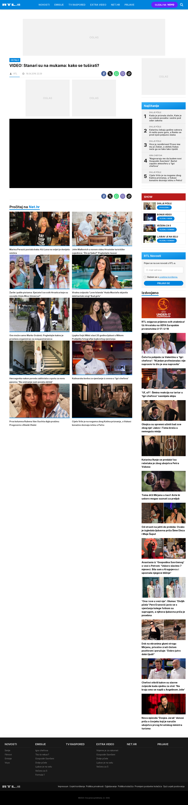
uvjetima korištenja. (168, 277)
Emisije (59, 4)
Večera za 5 (41, 770)
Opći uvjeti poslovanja (173, 786)
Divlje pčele (41, 762)
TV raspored (76, 4)
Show (148, 196)
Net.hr (34, 207)
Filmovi (8, 754)
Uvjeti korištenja (77, 786)
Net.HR (115, 4)
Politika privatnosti (95, 786)
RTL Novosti (152, 256)
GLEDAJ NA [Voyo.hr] (164, 5)
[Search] (181, 4)
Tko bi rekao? (42, 754)
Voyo (7, 762)
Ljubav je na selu (43, 766)
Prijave (129, 4)
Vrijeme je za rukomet (107, 750)
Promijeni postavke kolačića (148, 786)
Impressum (63, 786)
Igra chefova (41, 750)
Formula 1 (40, 774)
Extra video (98, 4)
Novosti (44, 4)
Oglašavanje (111, 786)
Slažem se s (162, 277)
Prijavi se (163, 283)
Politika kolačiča (126, 786)
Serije (7, 750)
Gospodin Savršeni (44, 758)
